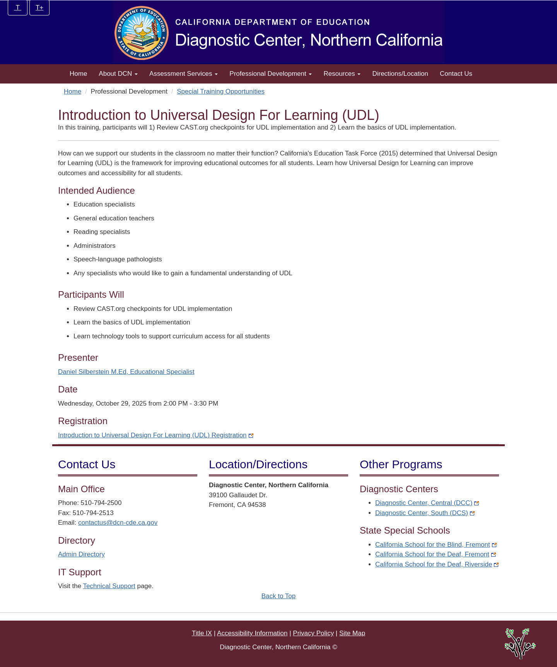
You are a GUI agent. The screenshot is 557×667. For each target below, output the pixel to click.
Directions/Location (400, 73)
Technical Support (109, 586)
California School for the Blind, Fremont (436, 544)
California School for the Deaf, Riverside (437, 564)
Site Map (352, 633)
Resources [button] (342, 73)
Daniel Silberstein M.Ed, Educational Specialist (126, 371)
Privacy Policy (313, 633)
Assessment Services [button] (183, 73)
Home (78, 73)
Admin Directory (81, 554)
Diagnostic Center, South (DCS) (425, 513)
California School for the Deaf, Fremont (435, 554)
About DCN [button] (118, 73)
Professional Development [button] (270, 73)
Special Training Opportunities (221, 91)
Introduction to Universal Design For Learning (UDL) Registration (155, 435)
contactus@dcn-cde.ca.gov (117, 522)
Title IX (202, 633)
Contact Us (456, 73)
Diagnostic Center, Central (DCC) (427, 503)
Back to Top (278, 596)
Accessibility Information (252, 633)
